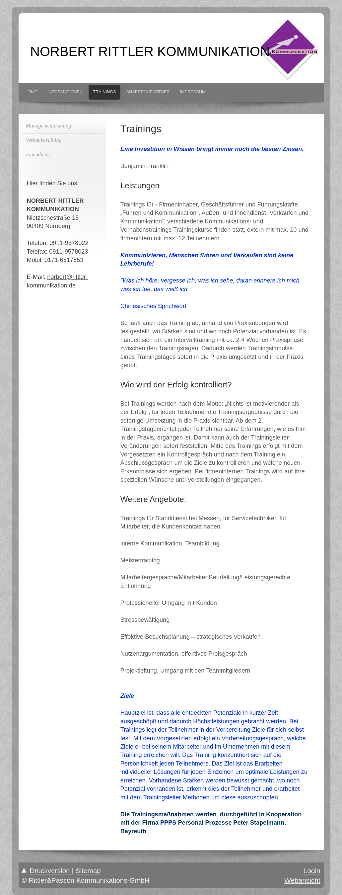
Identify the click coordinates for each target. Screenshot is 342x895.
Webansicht (302, 880)
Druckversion (47, 870)
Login (312, 870)
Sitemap (88, 870)
